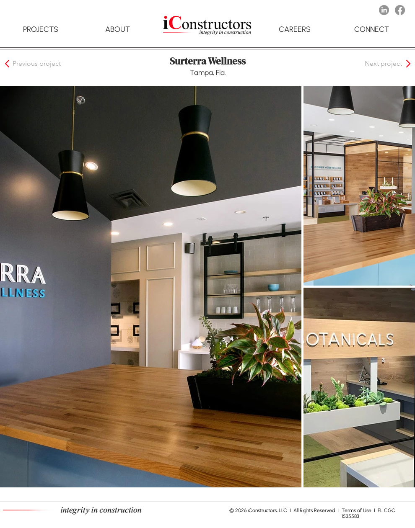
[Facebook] (400, 10)
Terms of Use (357, 510)
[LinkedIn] (384, 10)
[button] (43, 63)
